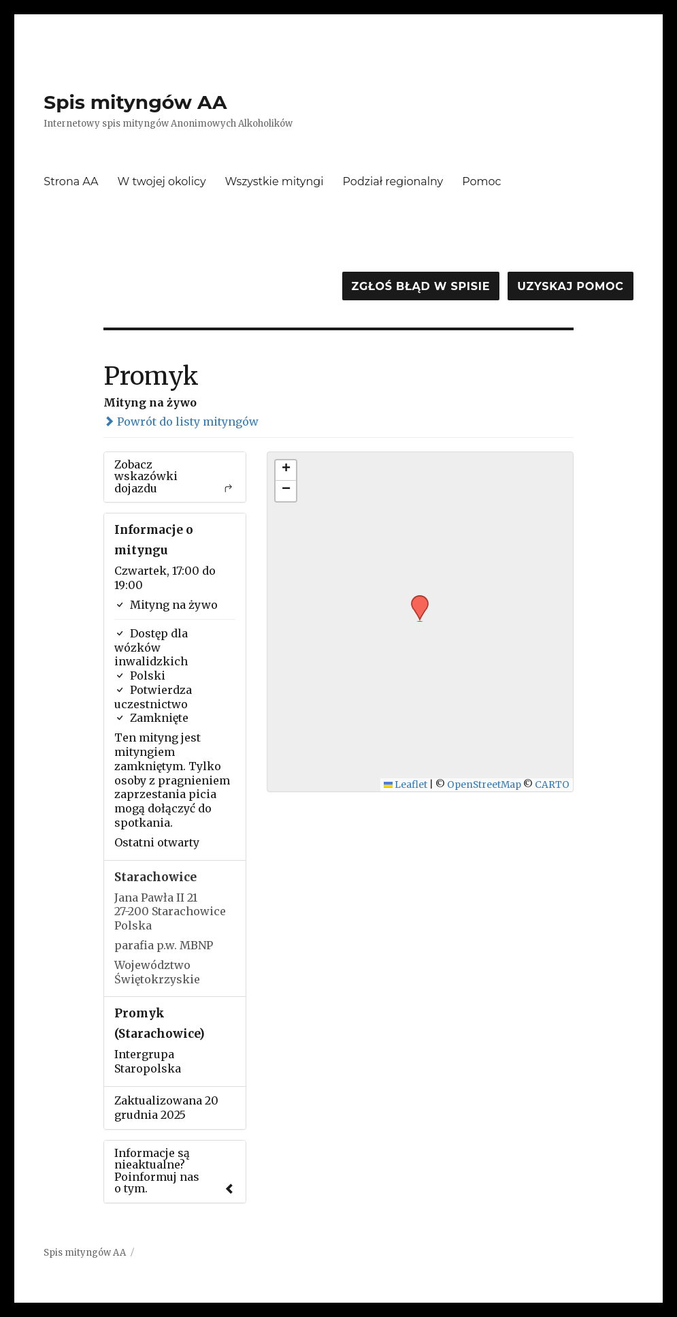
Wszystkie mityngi (274, 181)
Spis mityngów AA (135, 102)
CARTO (552, 785)
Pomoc (481, 181)
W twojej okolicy (161, 181)
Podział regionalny (393, 181)
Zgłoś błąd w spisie (421, 286)
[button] (415, 599)
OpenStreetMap (484, 785)
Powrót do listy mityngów (181, 421)
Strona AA (71, 181)
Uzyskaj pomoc (570, 286)
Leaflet (406, 785)
